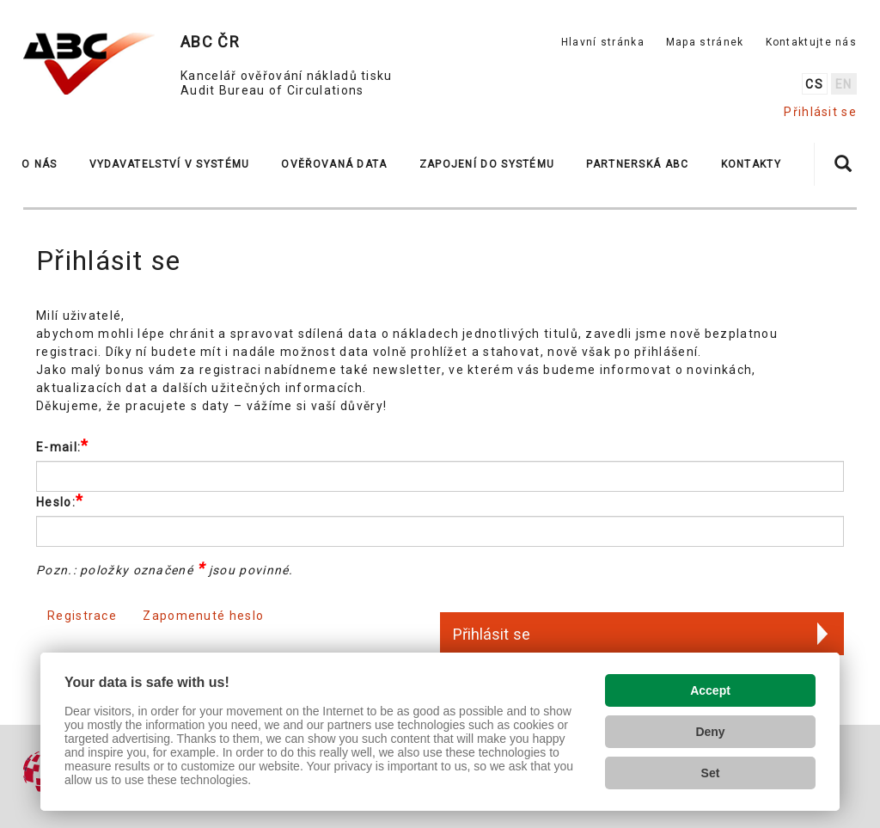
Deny (709, 732)
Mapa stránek (705, 42)
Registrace (82, 616)
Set (710, 773)
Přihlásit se (820, 112)
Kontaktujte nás (812, 42)
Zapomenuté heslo (203, 616)
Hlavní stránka (603, 42)
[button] (47, 164)
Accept (710, 690)
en (843, 84)
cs (814, 84)
